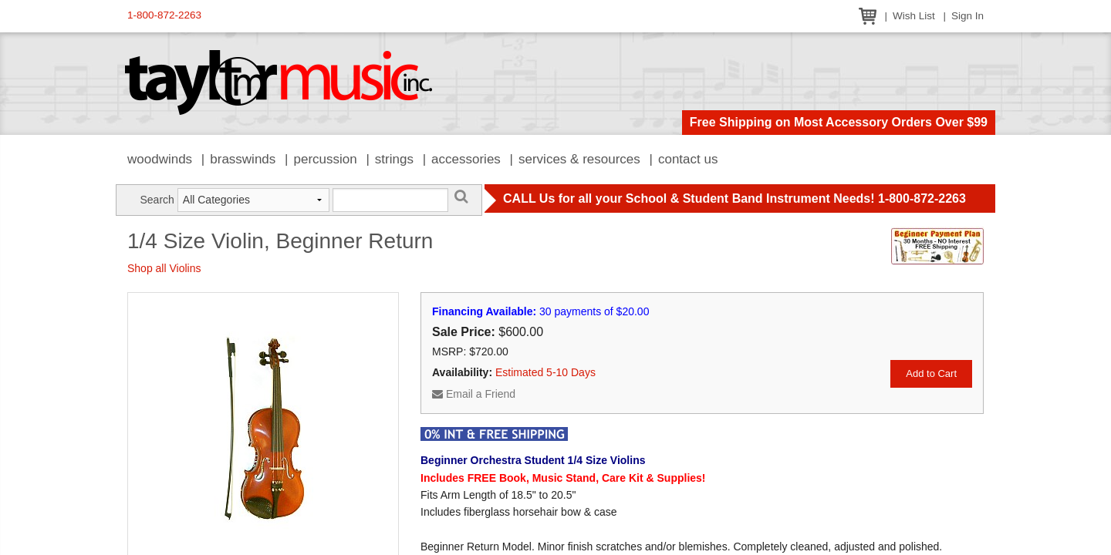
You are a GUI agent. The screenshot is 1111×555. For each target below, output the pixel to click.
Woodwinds (159, 159)
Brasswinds (242, 159)
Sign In (967, 16)
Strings (394, 159)
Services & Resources (579, 159)
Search (157, 199)
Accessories (466, 159)
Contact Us (688, 159)
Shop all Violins (164, 268)
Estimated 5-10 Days (545, 372)
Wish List (914, 16)
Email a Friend (473, 394)
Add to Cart (931, 373)
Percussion (324, 159)
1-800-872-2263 (164, 15)
